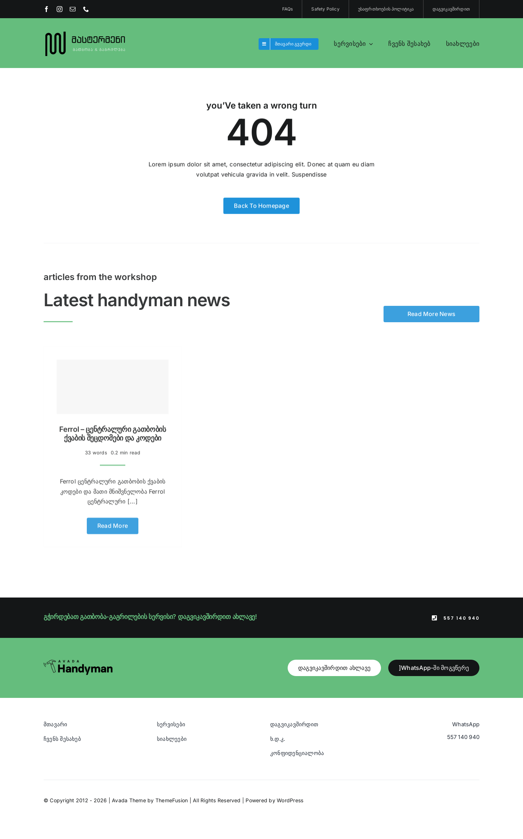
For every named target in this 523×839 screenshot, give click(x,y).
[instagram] (59, 9)
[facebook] (46, 9)
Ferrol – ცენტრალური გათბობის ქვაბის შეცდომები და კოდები (112, 431)
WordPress (290, 800)
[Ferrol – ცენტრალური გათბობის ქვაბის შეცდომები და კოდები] (113, 384)
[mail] (73, 9)
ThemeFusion (171, 800)
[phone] (86, 9)
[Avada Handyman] (78, 662)
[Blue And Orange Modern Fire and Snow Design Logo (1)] (85, 32)
